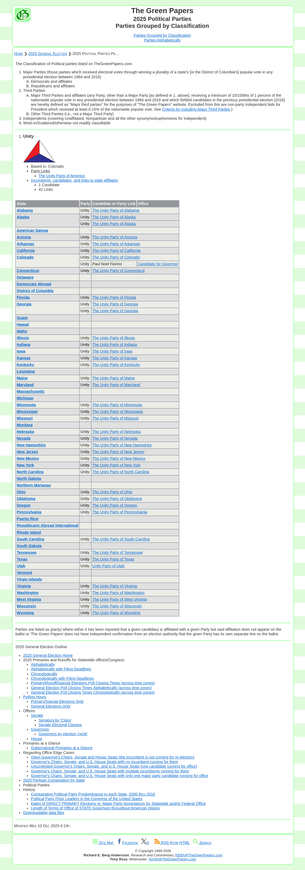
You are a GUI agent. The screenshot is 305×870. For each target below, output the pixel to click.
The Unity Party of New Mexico (119, 458)
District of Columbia (35, 291)
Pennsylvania (29, 512)
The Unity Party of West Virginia (119, 599)
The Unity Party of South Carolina (121, 539)
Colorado (25, 257)
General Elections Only (50, 706)
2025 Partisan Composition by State (54, 780)
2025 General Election (47, 53)
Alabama (25, 210)
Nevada (23, 438)
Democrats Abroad (34, 284)
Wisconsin (26, 606)
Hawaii (23, 324)
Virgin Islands (29, 579)
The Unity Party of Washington (118, 593)
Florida (23, 297)
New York (25, 465)
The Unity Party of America (62, 176)
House (36, 739)
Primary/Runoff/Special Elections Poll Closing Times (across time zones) (93, 683)
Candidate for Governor (158, 264)
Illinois (23, 338)
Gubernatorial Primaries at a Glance (62, 748)
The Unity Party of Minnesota (117, 405)
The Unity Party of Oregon (114, 505)
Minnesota (26, 405)
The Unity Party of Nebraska (116, 432)
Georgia (24, 304)
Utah (21, 566)
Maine (22, 378)
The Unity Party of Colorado (116, 257)
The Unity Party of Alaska (114, 217)
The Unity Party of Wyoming (116, 613)
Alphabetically (43, 664)
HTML (184, 843)
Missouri (24, 418)
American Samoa (32, 230)
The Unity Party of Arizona (114, 237)
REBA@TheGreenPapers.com (199, 855)
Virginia (24, 586)
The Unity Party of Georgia (115, 304)
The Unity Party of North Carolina (120, 472)
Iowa (21, 351)
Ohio (21, 492)
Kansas (23, 358)
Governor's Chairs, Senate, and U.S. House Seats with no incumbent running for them (104, 762)
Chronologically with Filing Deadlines (62, 678)
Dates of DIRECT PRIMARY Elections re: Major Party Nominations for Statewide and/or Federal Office (118, 803)
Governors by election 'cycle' (63, 734)
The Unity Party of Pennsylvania (119, 512)
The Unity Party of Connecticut (118, 270)
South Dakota (29, 546)
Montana (24, 425)
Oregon (23, 505)
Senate (37, 715)
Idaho (22, 331)
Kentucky (25, 365)
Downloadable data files (43, 813)
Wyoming (25, 613)
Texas (22, 559)
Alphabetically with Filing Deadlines (61, 669)
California (25, 250)
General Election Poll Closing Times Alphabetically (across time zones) (91, 688)
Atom (174, 843)
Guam (22, 318)
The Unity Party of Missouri (115, 418)
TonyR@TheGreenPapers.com (172, 859)
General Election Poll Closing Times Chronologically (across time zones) (93, 692)
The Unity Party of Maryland (116, 385)
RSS (161, 843)
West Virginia (29, 599)
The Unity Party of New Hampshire (122, 445)
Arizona (24, 237)
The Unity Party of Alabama (115, 210)
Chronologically (44, 674)
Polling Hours (34, 697)
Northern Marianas (34, 485)
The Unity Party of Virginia (114, 586)
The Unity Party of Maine (113, 378)
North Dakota (29, 478)
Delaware (25, 277)
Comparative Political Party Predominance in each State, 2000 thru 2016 (93, 794)
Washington (28, 593)
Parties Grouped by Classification (162, 35)
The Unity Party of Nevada (115, 438)
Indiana (23, 344)
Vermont (24, 572)
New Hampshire (31, 445)
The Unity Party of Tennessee (117, 552)
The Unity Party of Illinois (113, 338)
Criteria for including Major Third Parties (196, 109)
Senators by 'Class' (55, 720)
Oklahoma (26, 498)
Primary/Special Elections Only (57, 701)
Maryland (25, 385)
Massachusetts (30, 391)
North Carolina (30, 472)
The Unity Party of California (116, 250)
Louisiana (26, 371)
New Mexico (28, 458)
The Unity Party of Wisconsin (117, 606)
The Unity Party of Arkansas (116, 244)
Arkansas (25, 244)
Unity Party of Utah (108, 566)
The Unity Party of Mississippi (117, 411)
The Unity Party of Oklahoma (117, 498)
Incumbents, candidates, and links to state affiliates (74, 180)
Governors (40, 729)
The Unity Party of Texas (113, 559)
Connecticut (28, 270)
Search (202, 843)
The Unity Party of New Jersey (118, 452)
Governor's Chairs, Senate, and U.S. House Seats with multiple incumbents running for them (110, 771)
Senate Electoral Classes (60, 725)
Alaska (23, 217)
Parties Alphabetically (162, 40)
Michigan (25, 398)
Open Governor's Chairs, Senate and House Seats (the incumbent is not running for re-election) (112, 757)
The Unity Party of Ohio (112, 492)
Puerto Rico (27, 519)
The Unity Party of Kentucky (116, 365)
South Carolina (30, 539)
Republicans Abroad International (47, 525)
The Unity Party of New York (116, 465)
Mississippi (27, 411)
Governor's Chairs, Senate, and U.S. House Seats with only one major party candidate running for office (119, 776)
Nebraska (25, 432)
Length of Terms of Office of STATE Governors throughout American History (95, 808)
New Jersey (27, 452)
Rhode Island (29, 532)
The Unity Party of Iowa (112, 351)
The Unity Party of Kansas (114, 358)
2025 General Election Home (48, 655)
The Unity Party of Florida (114, 297)
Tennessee (26, 552)
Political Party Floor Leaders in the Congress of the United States (86, 799)
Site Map (103, 843)
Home (18, 53)
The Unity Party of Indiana (114, 344)
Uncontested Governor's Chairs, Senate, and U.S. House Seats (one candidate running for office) (114, 766)
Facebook (127, 843)
